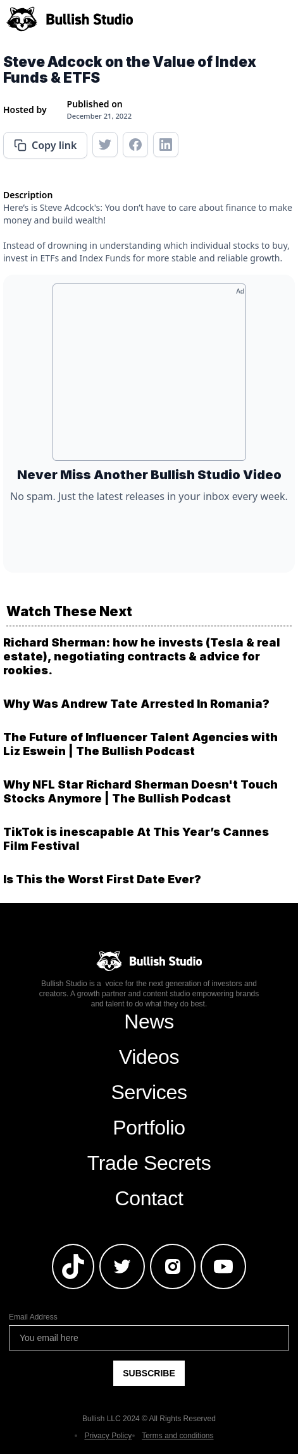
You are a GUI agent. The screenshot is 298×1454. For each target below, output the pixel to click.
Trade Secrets (149, 1163)
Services (149, 1092)
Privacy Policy (108, 1435)
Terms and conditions (177, 1435)
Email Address (33, 1317)
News (149, 1021)
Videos (149, 1057)
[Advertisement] (149, 377)
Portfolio (149, 1127)
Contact (149, 1198)
